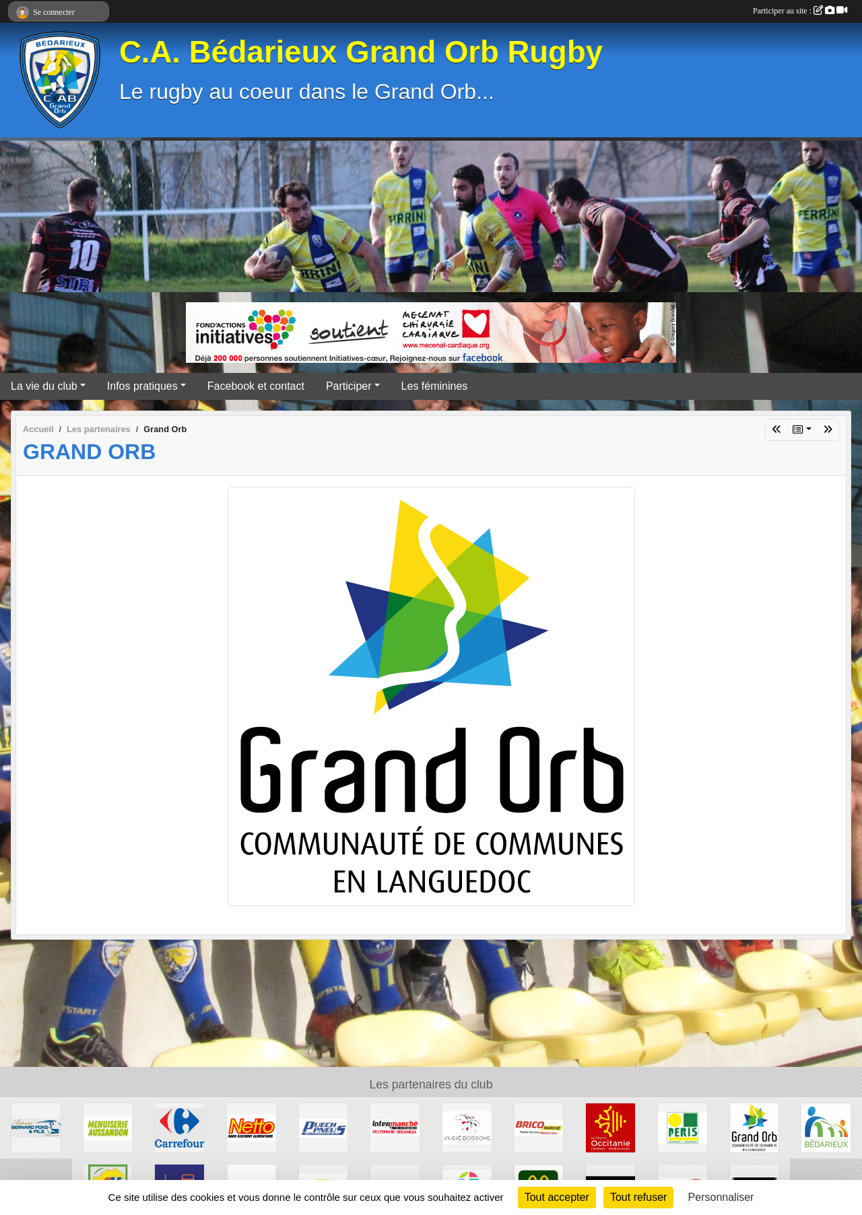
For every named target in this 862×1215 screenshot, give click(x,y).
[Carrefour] (179, 1127)
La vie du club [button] (44, 386)
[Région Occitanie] (610, 1127)
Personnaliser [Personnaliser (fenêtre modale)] (721, 1197)
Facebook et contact (255, 386)
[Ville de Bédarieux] (826, 1127)
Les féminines (434, 386)
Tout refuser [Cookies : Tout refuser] (638, 1197)
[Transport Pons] (36, 1127)
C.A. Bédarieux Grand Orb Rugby (361, 52)
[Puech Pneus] (323, 1127)
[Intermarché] (395, 1127)
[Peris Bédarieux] (682, 1127)
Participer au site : (800, 10)
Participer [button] (349, 386)
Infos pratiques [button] (142, 386)
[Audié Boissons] (467, 1127)
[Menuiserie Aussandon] (108, 1127)
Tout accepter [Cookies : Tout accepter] (557, 1197)
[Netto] (251, 1127)
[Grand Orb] (754, 1127)
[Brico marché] (539, 1127)
